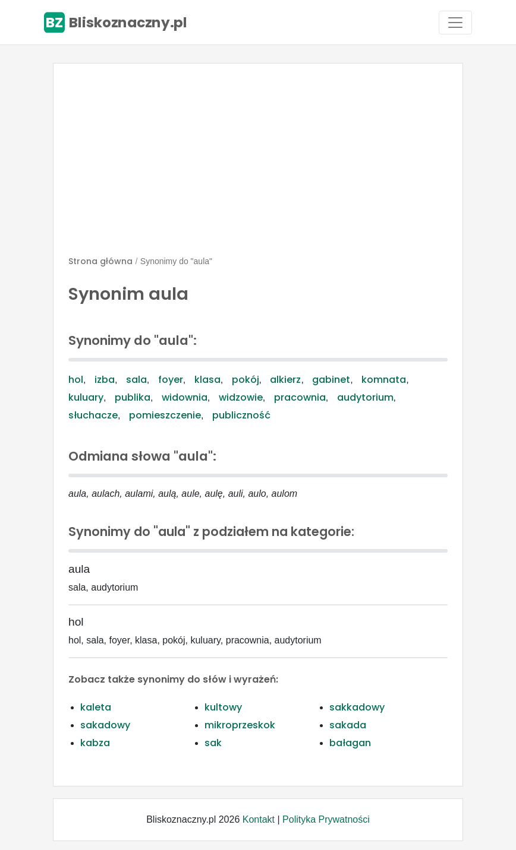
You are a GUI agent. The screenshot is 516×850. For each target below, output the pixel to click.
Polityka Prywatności (326, 819)
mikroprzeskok (239, 725)
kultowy (223, 707)
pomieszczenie (165, 415)
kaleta (95, 707)
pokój (245, 379)
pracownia (300, 397)
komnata (383, 379)
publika (132, 397)
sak (213, 743)
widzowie (241, 397)
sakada (347, 725)
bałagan (350, 743)
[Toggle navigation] (455, 22)
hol (75, 379)
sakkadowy (357, 707)
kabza (95, 743)
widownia (184, 397)
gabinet (331, 379)
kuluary (85, 397)
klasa (207, 379)
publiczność (241, 415)
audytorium (365, 397)
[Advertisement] (258, 164)
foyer (170, 379)
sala (136, 379)
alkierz (285, 379)
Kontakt (259, 819)
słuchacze (93, 415)
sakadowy (105, 725)
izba (105, 379)
